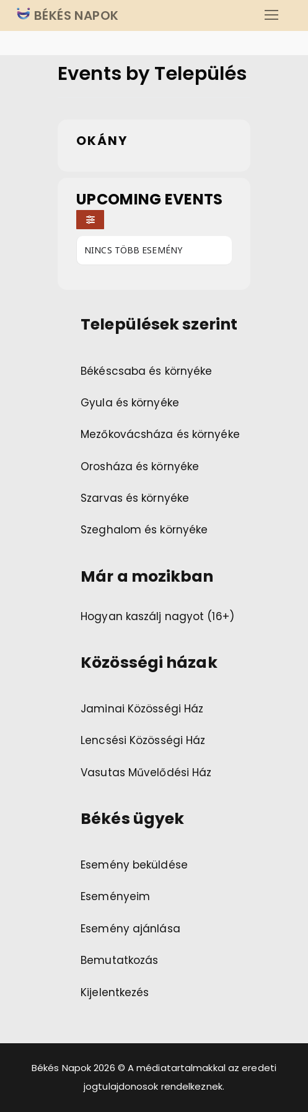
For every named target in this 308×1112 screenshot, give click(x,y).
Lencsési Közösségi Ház (143, 740)
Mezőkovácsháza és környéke (160, 434)
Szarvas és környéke (135, 498)
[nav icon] (271, 15)
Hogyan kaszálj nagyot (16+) (157, 616)
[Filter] (90, 219)
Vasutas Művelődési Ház (146, 772)
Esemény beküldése (134, 864)
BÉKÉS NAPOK (75, 15)
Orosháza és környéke (140, 466)
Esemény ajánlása (130, 928)
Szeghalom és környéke (144, 529)
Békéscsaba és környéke (146, 371)
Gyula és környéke (130, 402)
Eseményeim (115, 896)
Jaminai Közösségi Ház (142, 708)
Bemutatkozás (119, 960)
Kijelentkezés (115, 992)
